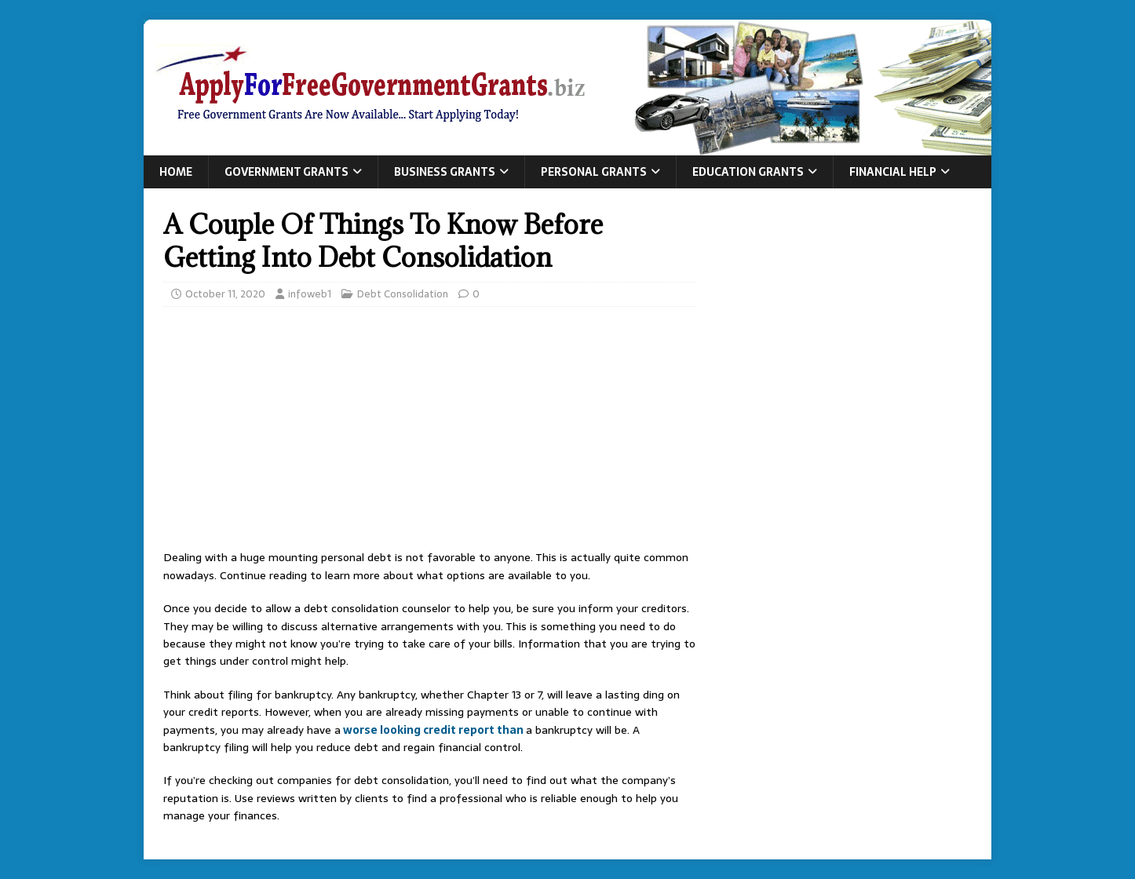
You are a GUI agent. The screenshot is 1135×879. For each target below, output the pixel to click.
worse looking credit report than (433, 730)
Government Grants (286, 172)
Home (175, 172)
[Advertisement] (429, 432)
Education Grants (748, 172)
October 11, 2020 (225, 294)
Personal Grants (594, 172)
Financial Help (892, 172)
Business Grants (444, 172)
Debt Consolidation (402, 294)
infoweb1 (309, 294)
